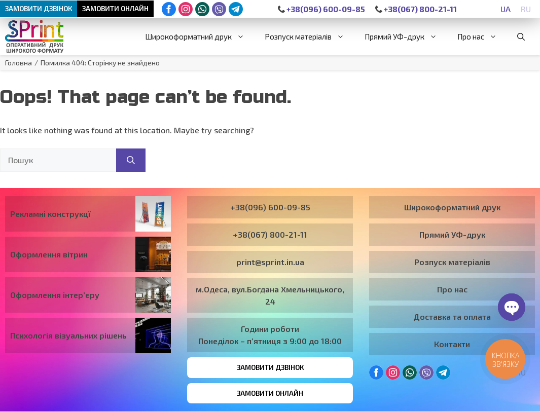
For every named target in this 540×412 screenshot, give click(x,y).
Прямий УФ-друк (406, 36)
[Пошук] (131, 160)
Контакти (452, 344)
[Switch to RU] (526, 9)
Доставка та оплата (452, 316)
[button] (521, 36)
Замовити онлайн (120, 9)
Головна (18, 62)
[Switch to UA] (505, 9)
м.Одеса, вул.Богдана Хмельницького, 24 (270, 295)
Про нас (482, 36)
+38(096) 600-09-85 (324, 9)
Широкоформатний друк (200, 36)
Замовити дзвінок (40, 9)
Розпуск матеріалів (309, 36)
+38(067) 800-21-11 (419, 9)
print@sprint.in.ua (270, 262)
